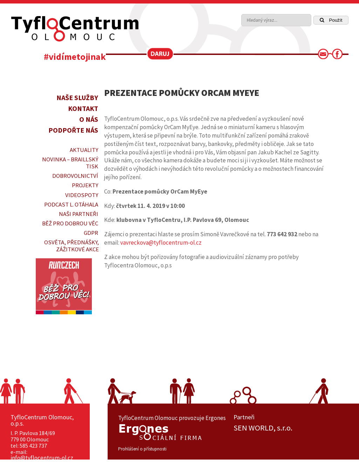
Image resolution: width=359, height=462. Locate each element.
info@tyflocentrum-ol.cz (42, 458)
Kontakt (83, 108)
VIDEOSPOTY (81, 195)
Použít (331, 20)
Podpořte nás (73, 130)
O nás (88, 119)
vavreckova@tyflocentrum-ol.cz (161, 242)
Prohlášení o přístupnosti (142, 449)
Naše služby (77, 97)
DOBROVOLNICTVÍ (75, 176)
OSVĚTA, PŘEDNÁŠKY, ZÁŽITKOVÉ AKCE (71, 245)
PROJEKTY (85, 185)
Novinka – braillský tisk (70, 162)
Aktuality (84, 150)
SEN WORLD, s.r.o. (262, 428)
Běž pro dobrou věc (70, 223)
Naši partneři (78, 214)
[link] (325, 56)
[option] (291, 428)
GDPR (91, 233)
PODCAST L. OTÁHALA (71, 204)
